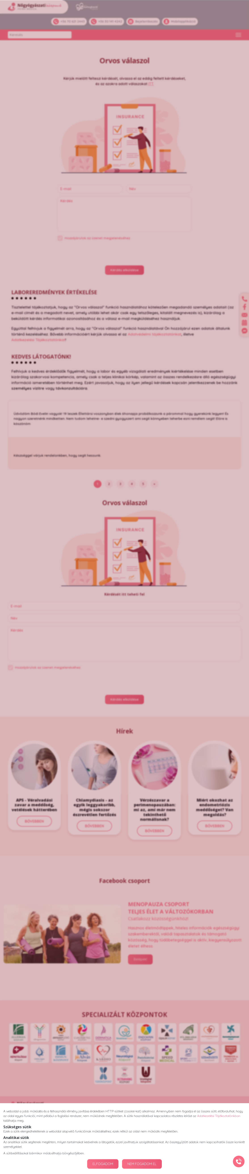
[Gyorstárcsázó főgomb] (239, 1161)
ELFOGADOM (103, 1164)
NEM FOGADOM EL (141, 1164)
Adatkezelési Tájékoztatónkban (218, 1116)
